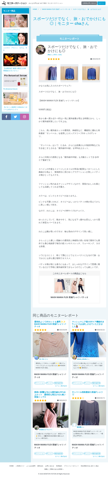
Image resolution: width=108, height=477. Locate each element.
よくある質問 (30, 466)
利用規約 (59, 466)
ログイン (101, 3)
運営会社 (40, 466)
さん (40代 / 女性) (55, 55)
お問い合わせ (49, 466)
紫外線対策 (59, 383)
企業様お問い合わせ (89, 3)
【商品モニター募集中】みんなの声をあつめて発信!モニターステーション (14, 3)
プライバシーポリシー (71, 466)
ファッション (40, 383)
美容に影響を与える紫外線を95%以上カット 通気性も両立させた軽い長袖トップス (50, 394)
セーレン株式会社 (61, 386)
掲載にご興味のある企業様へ (54, 469)
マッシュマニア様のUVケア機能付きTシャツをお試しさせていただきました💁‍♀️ (88, 324)
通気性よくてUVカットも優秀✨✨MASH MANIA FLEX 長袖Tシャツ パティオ (50, 324)
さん (43, 359)
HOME (11, 466)
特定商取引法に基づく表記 (90, 466)
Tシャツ (50, 383)
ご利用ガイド (20, 466)
